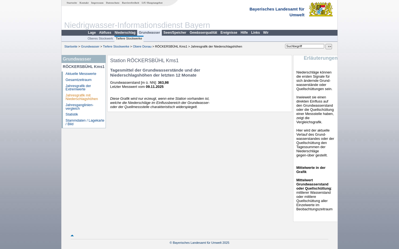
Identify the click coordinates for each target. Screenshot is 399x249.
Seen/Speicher (174, 33)
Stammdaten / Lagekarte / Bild (85, 122)
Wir (265, 33)
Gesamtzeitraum (79, 80)
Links (255, 33)
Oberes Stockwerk (100, 38)
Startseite (72, 2)
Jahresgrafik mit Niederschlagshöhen (82, 97)
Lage (92, 33)
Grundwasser (149, 33)
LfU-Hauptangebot (152, 2)
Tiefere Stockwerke (129, 38)
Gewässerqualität (203, 33)
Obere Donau (142, 46)
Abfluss (105, 33)
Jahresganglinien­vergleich (80, 107)
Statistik (72, 114)
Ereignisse (229, 33)
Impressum (97, 2)
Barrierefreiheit (130, 2)
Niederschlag (125, 33)
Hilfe (244, 33)
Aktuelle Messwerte (81, 74)
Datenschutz (113, 2)
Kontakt (84, 2)
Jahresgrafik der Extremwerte (78, 87)
